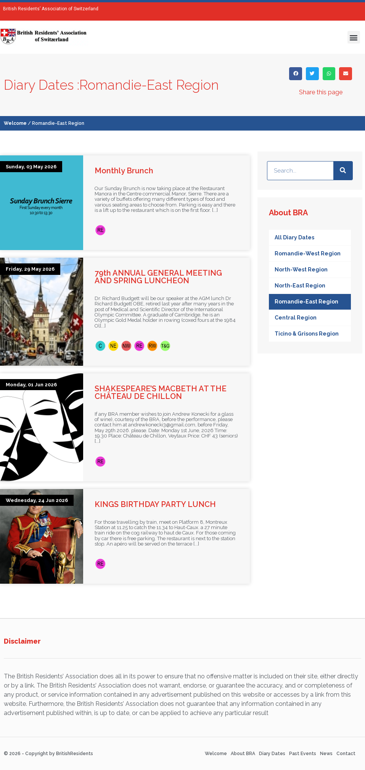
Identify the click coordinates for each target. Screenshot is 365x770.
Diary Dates (272, 753)
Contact (345, 753)
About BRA (243, 753)
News (326, 753)
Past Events (302, 753)
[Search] (342, 170)
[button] (353, 37)
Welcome (15, 123)
